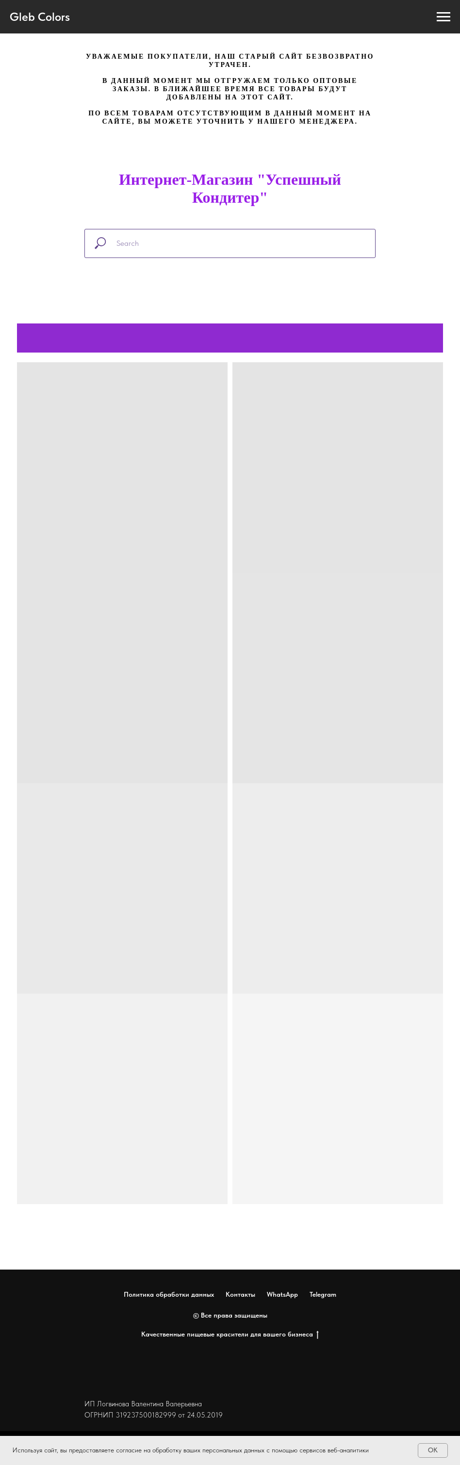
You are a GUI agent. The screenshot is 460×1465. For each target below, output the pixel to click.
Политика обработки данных (169, 1294)
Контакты (240, 1294)
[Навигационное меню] (443, 17)
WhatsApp (282, 1294)
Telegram (323, 1294)
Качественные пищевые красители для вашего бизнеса (230, 1334)
